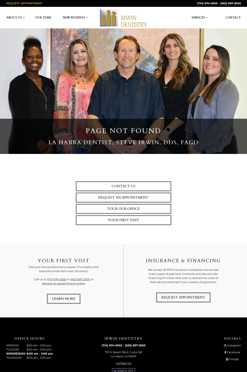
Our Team (43, 17)
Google (232, 359)
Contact (233, 17)
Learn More (63, 298)
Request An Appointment (123, 197)
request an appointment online (63, 283)
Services (199, 17)
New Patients (74, 17)
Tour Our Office (123, 208)
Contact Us (123, 186)
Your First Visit (123, 220)
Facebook (232, 352)
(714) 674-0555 (207, 3)
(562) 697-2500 (230, 3)
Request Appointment (24, 3)
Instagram (232, 345)
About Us (14, 17)
